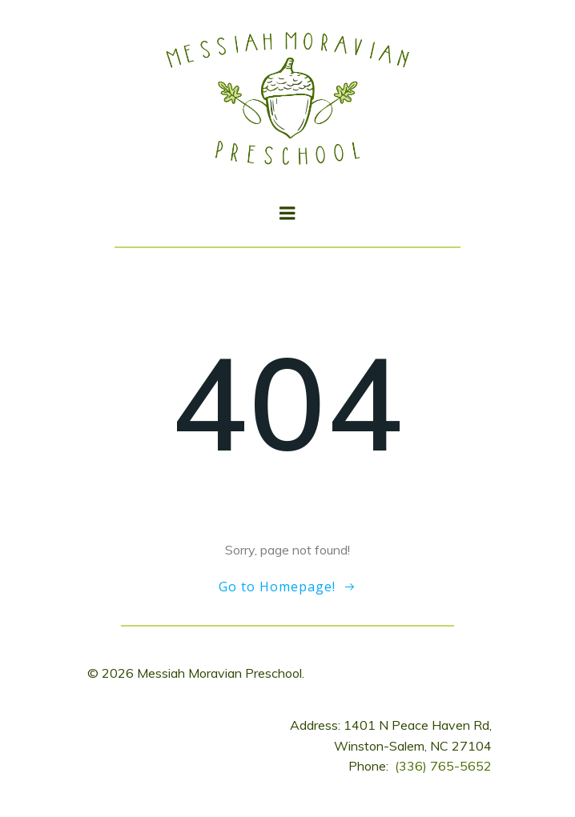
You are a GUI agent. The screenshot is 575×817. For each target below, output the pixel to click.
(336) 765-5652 (443, 766)
